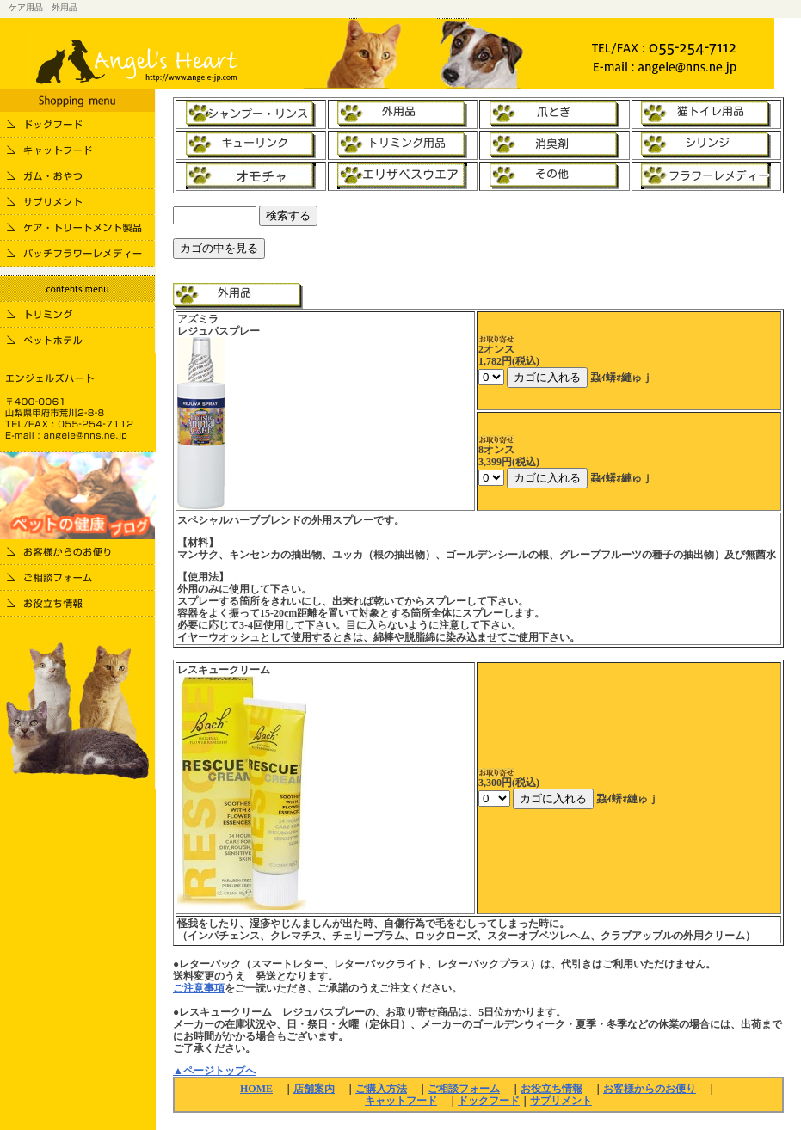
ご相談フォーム (464, 1089)
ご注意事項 (199, 988)
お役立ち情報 (551, 1089)
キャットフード (401, 1101)
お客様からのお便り (649, 1089)
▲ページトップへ (214, 1071)
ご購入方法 (381, 1089)
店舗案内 (314, 1089)
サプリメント (561, 1101)
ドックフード (489, 1101)
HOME (256, 1089)
